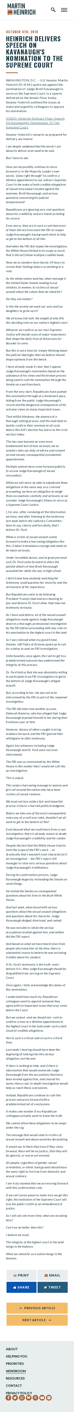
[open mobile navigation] (64, 10)
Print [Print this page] (21, 1275)
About (12, 1349)
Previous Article (39, 1308)
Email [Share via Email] (53, 1275)
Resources (15, 1378)
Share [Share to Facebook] (21, 1287)
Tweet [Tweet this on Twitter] (52, 1287)
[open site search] (53, 10)
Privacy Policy (19, 1393)
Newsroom (16, 1371)
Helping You (16, 1356)
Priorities (15, 1363)
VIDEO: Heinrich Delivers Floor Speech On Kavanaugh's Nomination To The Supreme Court (35, 122)
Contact (14, 1385)
